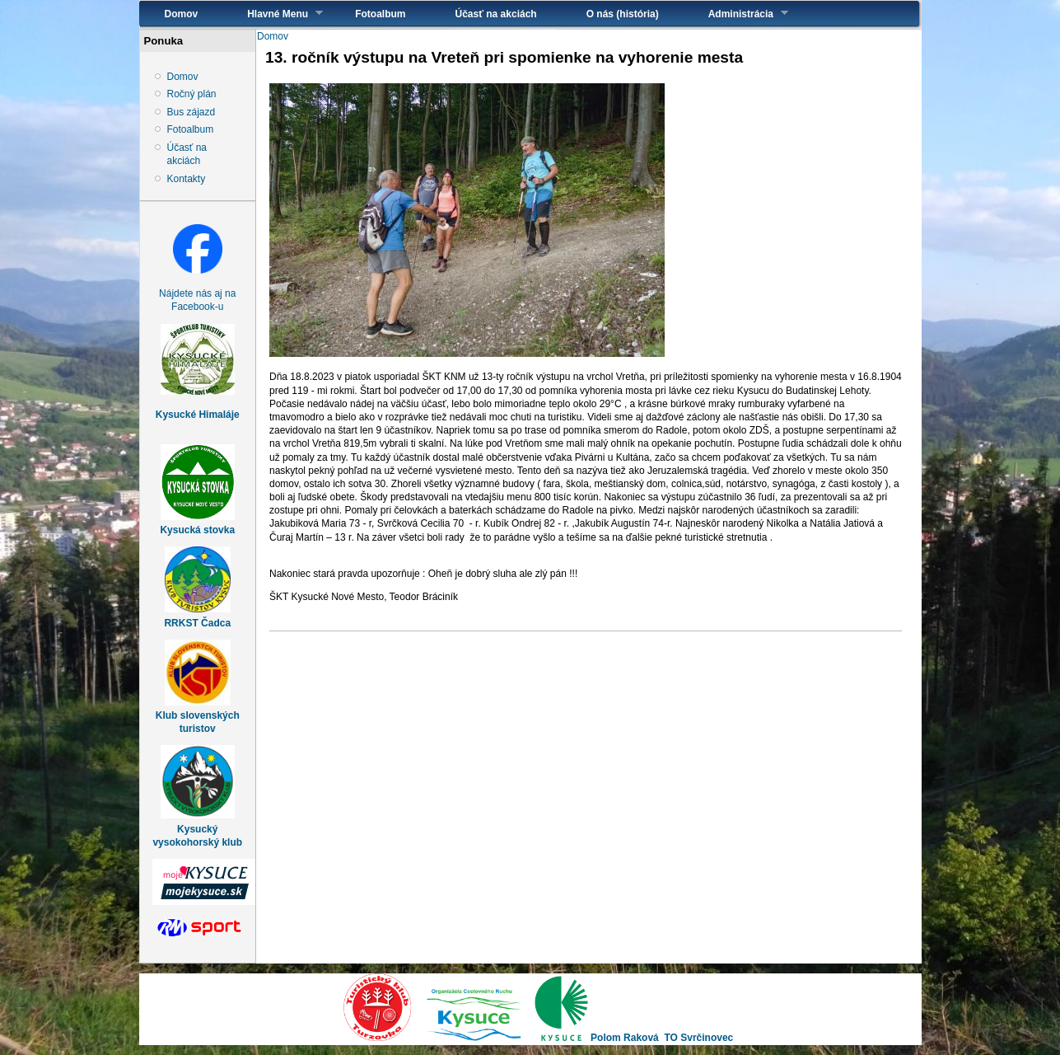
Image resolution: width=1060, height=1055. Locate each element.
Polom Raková (625, 1037)
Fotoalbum (380, 14)
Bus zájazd (191, 112)
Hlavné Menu (272, 13)
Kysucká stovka (197, 530)
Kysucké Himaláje (198, 414)
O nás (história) (622, 14)
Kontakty (186, 179)
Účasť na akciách (496, 14)
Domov (181, 14)
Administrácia (736, 13)
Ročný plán (192, 94)
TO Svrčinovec (698, 1037)
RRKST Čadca (197, 623)
